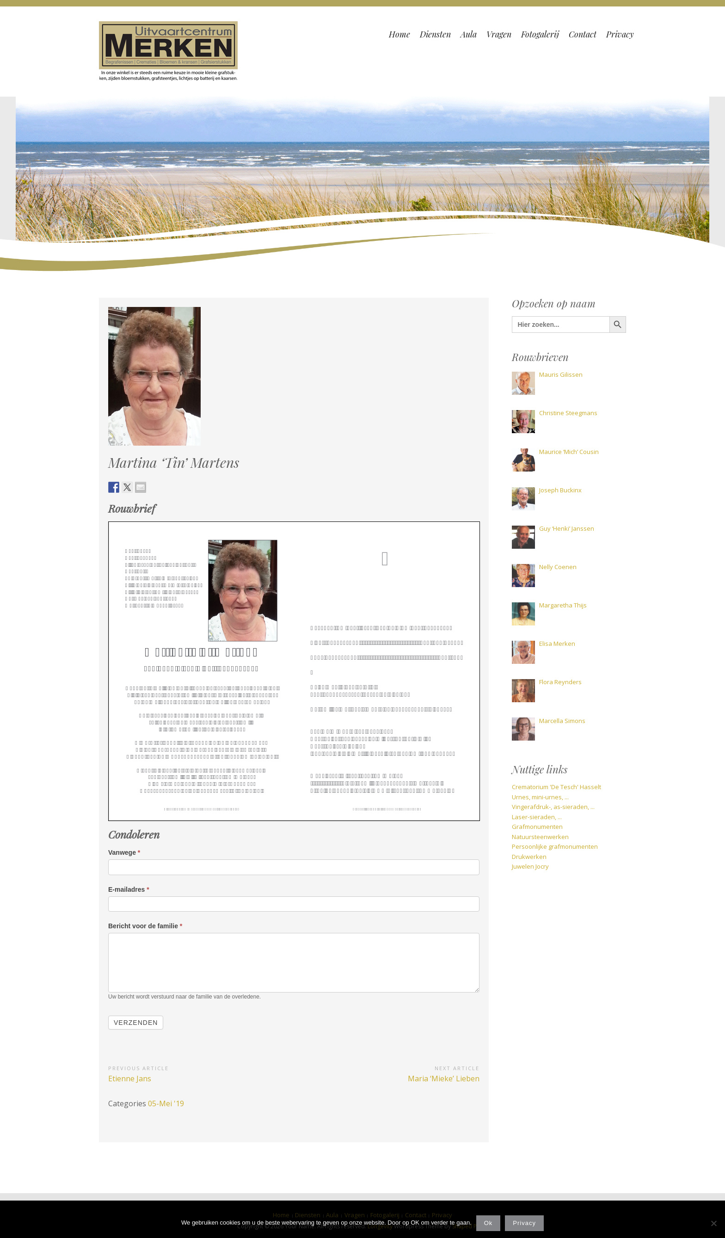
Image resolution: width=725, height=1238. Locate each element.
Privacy (524, 1223)
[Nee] (713, 1223)
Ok (488, 1223)
